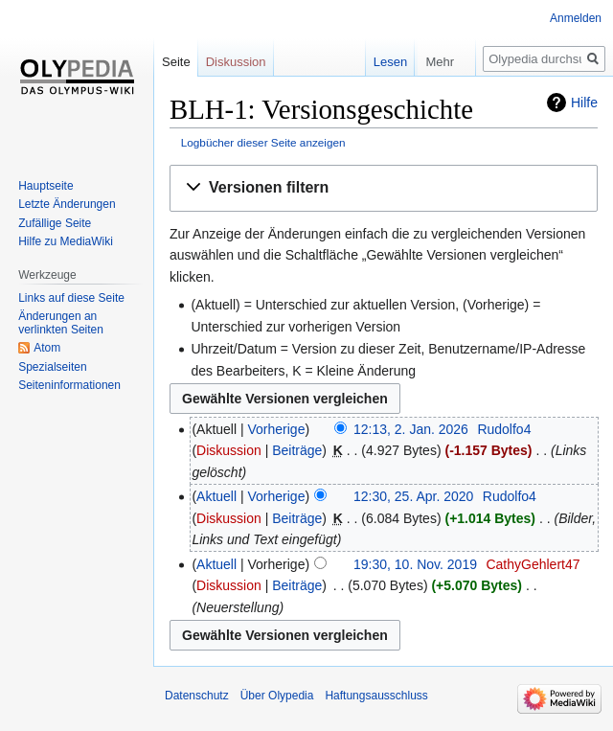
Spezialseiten (52, 367)
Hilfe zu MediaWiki (65, 241)
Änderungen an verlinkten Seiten (60, 322)
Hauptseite (45, 186)
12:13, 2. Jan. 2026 (410, 429)
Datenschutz (197, 695)
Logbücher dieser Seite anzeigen (263, 142)
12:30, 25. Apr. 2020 (413, 496)
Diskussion (228, 450)
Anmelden (576, 18)
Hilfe (584, 102)
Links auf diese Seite (71, 298)
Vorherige (277, 429)
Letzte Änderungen (66, 204)
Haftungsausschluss (376, 695)
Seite (176, 62)
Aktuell (216, 496)
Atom (47, 347)
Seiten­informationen (69, 385)
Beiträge (297, 450)
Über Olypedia (277, 695)
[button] (383, 188)
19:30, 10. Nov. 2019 (415, 564)
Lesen (362, 62)
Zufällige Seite (54, 223)
